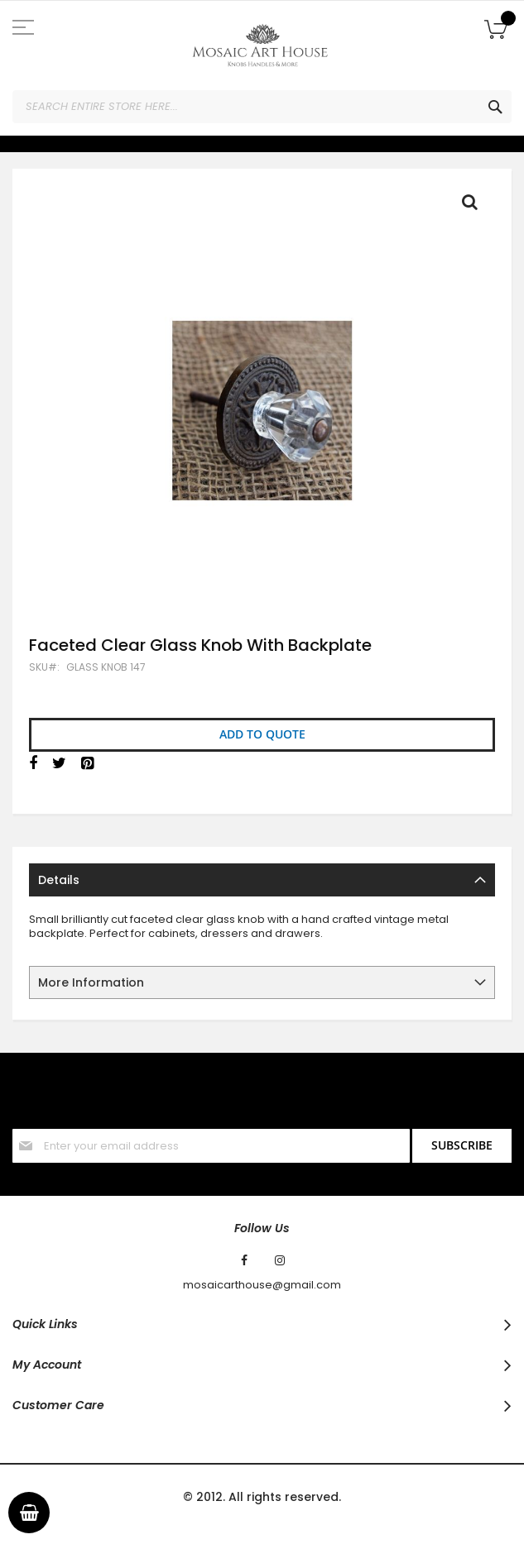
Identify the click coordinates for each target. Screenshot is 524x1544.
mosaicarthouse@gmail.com (262, 1285)
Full (474, 206)
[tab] (262, 879)
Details (58, 880)
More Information (91, 982)
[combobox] (262, 106)
